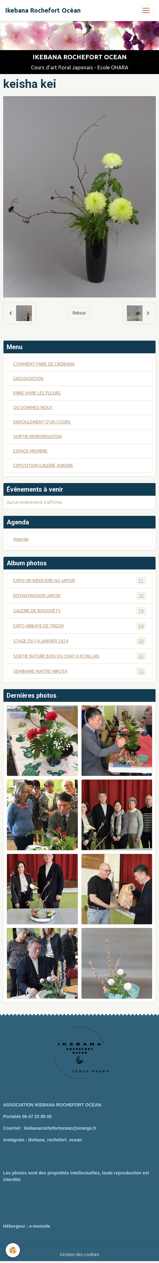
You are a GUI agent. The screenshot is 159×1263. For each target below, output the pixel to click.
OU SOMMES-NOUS (32, 407)
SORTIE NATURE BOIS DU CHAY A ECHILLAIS (79, 656)
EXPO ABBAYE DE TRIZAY (79, 626)
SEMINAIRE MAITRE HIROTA (79, 671)
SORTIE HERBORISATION (37, 436)
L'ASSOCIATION (28, 378)
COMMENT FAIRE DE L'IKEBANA (44, 363)
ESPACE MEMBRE (30, 450)
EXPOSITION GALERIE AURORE (43, 465)
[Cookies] (13, 1250)
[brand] (43, 10)
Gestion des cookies (79, 1254)
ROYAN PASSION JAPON (79, 595)
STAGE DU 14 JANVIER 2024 (79, 641)
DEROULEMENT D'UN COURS (41, 421)
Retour (79, 312)
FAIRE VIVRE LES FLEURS (37, 392)
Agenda (20, 539)
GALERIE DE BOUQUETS (79, 610)
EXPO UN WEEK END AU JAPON (79, 580)
